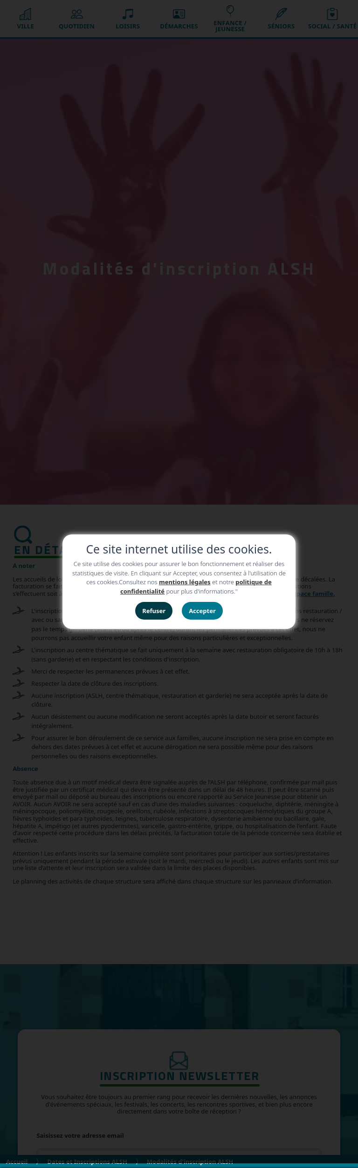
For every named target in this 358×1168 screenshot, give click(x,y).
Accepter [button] (202, 611)
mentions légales (185, 582)
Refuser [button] (153, 611)
